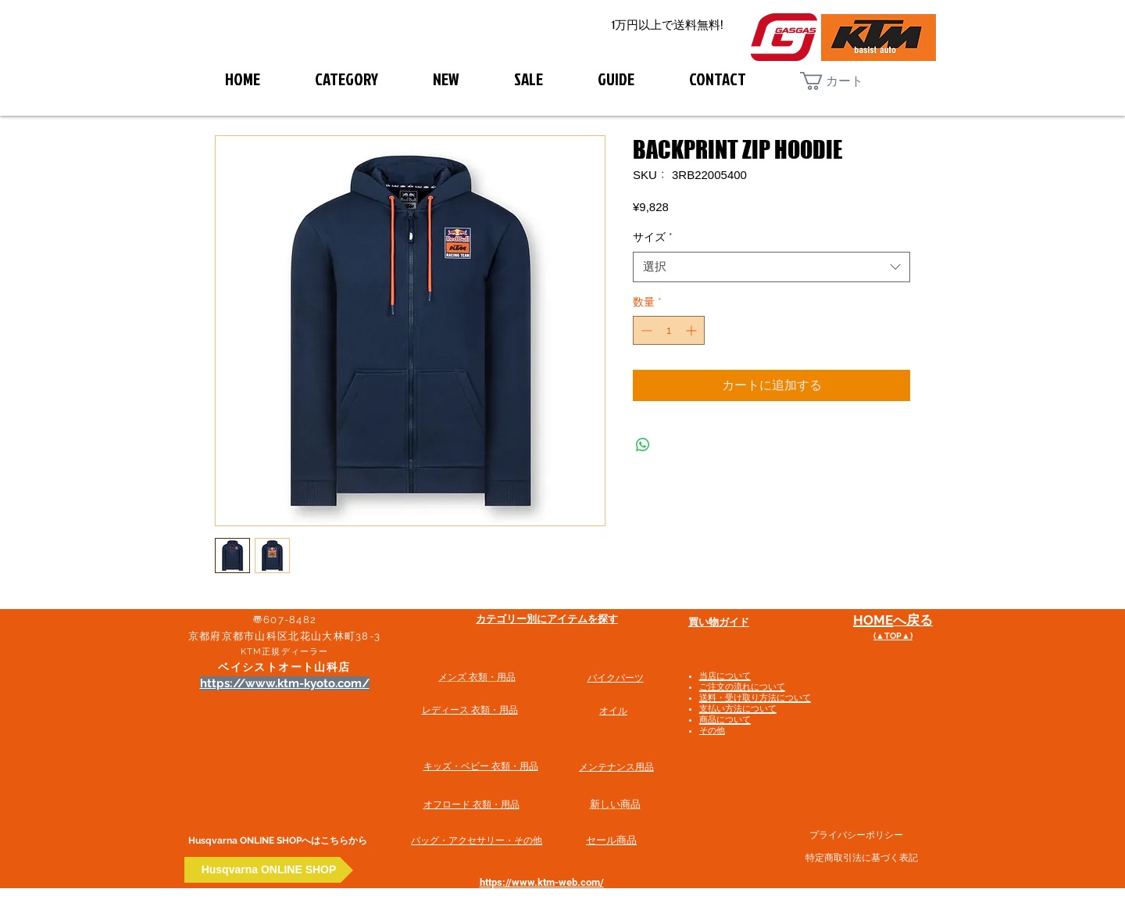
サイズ (653, 237)
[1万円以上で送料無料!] (667, 25)
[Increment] (692, 330)
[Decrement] (645, 330)
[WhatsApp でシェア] (643, 444)
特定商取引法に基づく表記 (861, 857)
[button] (844, 81)
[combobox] (771, 267)
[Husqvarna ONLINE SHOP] (268, 870)
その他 (712, 731)
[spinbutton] (669, 330)
